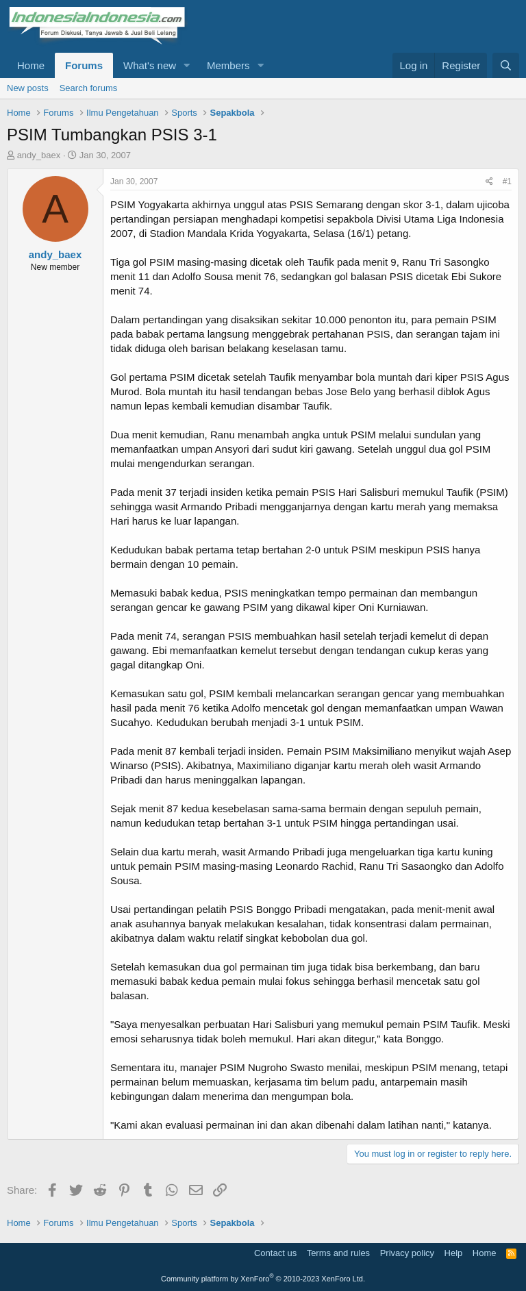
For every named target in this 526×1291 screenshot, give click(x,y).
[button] (187, 65)
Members (228, 65)
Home (31, 65)
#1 (507, 181)
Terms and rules (338, 1253)
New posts (28, 88)
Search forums (89, 88)
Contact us (275, 1253)
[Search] (505, 65)
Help (453, 1253)
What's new (149, 65)
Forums (84, 65)
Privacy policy (407, 1253)
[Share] (489, 182)
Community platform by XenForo (263, 1279)
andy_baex (39, 155)
